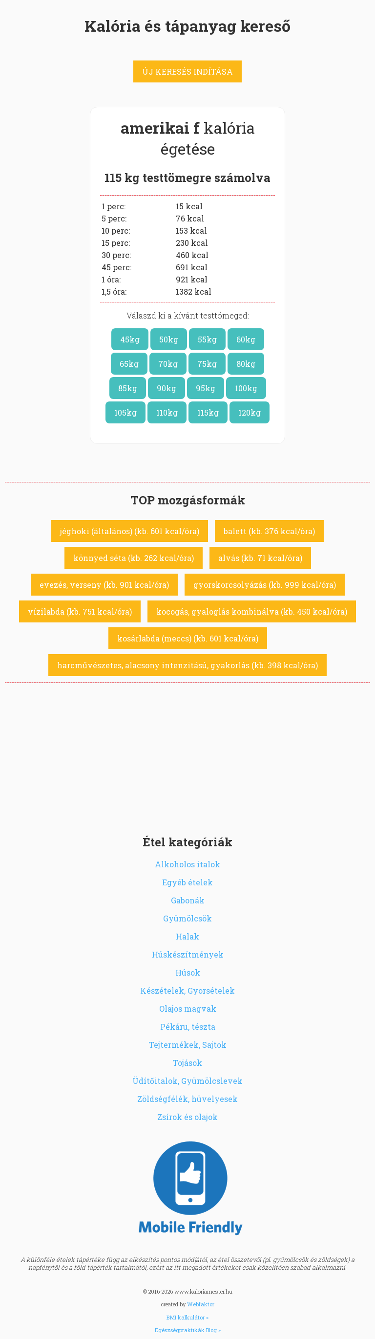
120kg (249, 412)
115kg (208, 412)
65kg (129, 364)
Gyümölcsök (187, 918)
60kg (245, 339)
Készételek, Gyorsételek (187, 990)
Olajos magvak (187, 1008)
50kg (168, 339)
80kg (245, 364)
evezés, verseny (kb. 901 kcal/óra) (104, 585)
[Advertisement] (187, 756)
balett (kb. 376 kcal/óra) (269, 531)
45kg (130, 339)
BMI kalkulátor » (187, 1317)
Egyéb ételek (187, 882)
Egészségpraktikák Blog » (188, 1330)
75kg (207, 364)
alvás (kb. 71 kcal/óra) (260, 558)
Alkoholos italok (187, 864)
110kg (167, 412)
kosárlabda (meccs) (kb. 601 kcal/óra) (187, 638)
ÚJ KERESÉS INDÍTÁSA (187, 71)
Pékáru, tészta (187, 1026)
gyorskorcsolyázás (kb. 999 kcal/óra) (264, 585)
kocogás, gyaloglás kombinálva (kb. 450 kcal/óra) (251, 611)
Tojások (187, 1063)
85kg (127, 388)
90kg (166, 388)
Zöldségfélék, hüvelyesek (187, 1099)
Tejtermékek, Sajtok (188, 1044)
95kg (205, 388)
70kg (168, 364)
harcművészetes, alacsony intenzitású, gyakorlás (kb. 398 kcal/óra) (187, 665)
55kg (207, 339)
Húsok (187, 972)
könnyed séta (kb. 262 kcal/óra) (133, 558)
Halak (187, 936)
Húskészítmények (188, 954)
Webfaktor (200, 1304)
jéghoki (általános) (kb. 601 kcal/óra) (129, 531)
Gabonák (188, 900)
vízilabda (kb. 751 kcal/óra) (80, 611)
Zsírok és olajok (187, 1117)
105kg (125, 412)
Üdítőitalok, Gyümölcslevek (187, 1081)
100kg (246, 388)
